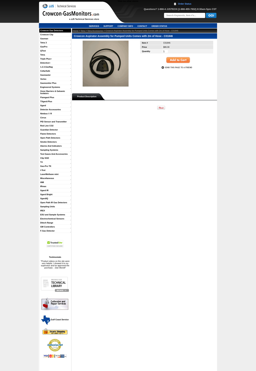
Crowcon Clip (46, 34)
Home (75, 31)
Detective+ (45, 63)
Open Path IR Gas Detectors (53, 202)
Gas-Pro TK (45, 166)
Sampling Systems (49, 150)
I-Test (43, 170)
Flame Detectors (48, 134)
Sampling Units (47, 206)
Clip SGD (44, 158)
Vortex (43, 79)
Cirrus (43, 118)
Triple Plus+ (46, 59)
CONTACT (142, 26)
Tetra (42, 55)
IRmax (43, 186)
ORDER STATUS (159, 26)
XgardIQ (44, 198)
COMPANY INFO (125, 26)
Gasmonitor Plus (48, 83)
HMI (42, 182)
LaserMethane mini (49, 174)
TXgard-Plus (46, 101)
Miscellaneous (47, 178)
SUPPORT (108, 26)
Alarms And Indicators (51, 146)
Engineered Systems (50, 87)
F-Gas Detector (47, 231)
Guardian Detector (49, 130)
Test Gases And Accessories (54, 154)
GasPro (43, 47)
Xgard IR (44, 190)
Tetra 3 (43, 43)
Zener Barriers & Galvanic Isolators (52, 92)
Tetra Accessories (95, 31)
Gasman (44, 38)
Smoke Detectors (48, 142)
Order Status (184, 4)
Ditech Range (46, 223)
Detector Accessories (50, 109)
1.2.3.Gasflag (46, 67)
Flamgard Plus (47, 97)
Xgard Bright (46, 194)
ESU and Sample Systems (52, 215)
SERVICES (94, 26)
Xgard (43, 105)
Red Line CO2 (46, 126)
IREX (42, 210)
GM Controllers (47, 227)
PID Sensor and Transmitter (53, 122)
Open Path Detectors (50, 138)
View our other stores (128, 1)
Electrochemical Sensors (52, 219)
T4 (41, 162)
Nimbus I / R (46, 113)
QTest (43, 51)
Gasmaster (45, 75)
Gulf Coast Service (55, 319)
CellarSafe (45, 71)
